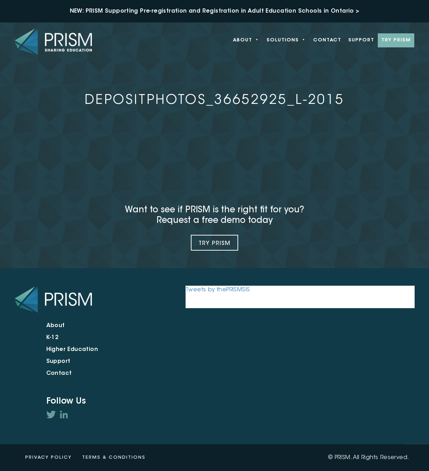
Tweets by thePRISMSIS (218, 290)
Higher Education (72, 349)
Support (361, 40)
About (246, 40)
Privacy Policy (48, 457)
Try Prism (214, 243)
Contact (327, 40)
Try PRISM (396, 40)
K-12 (52, 337)
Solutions (286, 40)
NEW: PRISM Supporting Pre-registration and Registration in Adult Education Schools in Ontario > (215, 11)
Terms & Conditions (114, 457)
